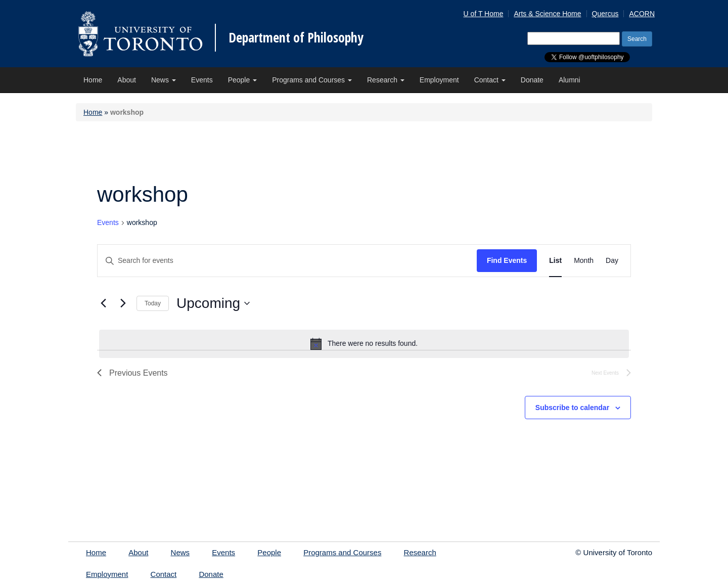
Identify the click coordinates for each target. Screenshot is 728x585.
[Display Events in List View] (555, 261)
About (126, 80)
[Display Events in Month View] (584, 261)
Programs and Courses (312, 80)
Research (385, 80)
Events (202, 80)
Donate (532, 80)
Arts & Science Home (547, 14)
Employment (439, 80)
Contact (490, 80)
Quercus (605, 14)
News (163, 80)
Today (153, 303)
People (242, 80)
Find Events (507, 260)
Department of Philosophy (296, 37)
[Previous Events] (103, 303)
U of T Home (484, 14)
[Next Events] (123, 303)
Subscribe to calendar (572, 407)
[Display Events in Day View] (612, 261)
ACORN (642, 14)
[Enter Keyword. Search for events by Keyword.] (287, 261)
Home (92, 80)
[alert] (364, 344)
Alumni (569, 80)
